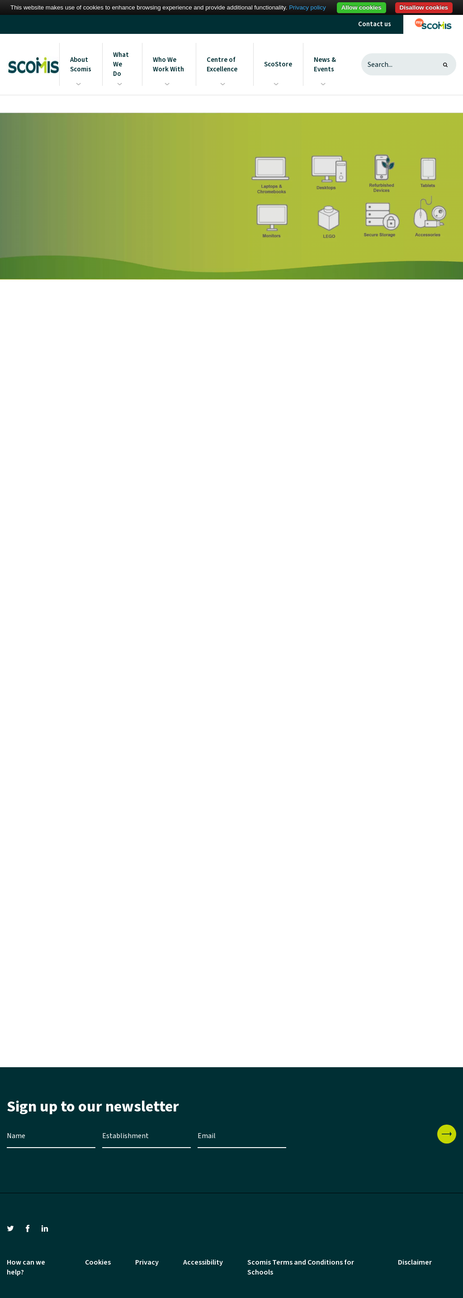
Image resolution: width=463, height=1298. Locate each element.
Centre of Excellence (222, 64)
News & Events (325, 64)
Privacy (147, 1262)
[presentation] (361, 1142)
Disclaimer (415, 1262)
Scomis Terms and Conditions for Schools (300, 1267)
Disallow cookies (424, 7)
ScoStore (278, 64)
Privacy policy (307, 7)
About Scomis (80, 64)
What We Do (121, 64)
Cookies (98, 1262)
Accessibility (203, 1262)
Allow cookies (361, 7)
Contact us (374, 24)
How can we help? (26, 1267)
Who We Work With (168, 64)
